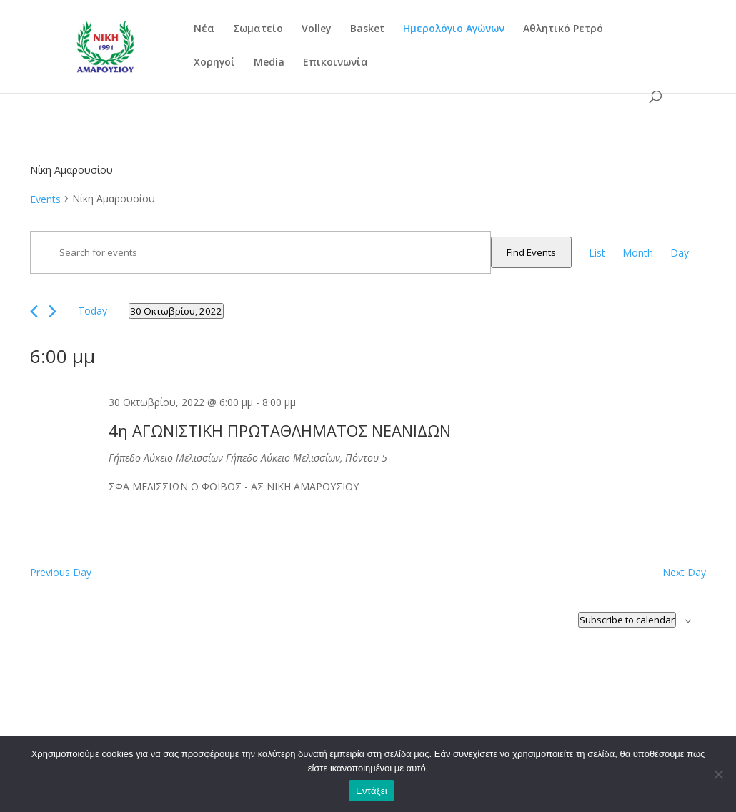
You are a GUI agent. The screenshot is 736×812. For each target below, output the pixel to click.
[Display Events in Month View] (637, 253)
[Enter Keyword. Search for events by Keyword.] (260, 252)
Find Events (531, 252)
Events (45, 199)
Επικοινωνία (335, 63)
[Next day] (52, 311)
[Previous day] (34, 311)
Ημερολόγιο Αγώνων (453, 29)
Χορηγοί (214, 63)
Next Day (684, 572)
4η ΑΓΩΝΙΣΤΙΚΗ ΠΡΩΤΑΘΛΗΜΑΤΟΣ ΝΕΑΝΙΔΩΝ (280, 430)
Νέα (204, 29)
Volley (317, 29)
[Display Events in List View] (597, 253)
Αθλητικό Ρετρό (563, 29)
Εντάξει (371, 791)
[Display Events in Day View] (679, 253)
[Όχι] (718, 774)
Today (92, 310)
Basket (367, 29)
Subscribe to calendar (627, 619)
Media (269, 63)
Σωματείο (258, 29)
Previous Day (60, 572)
